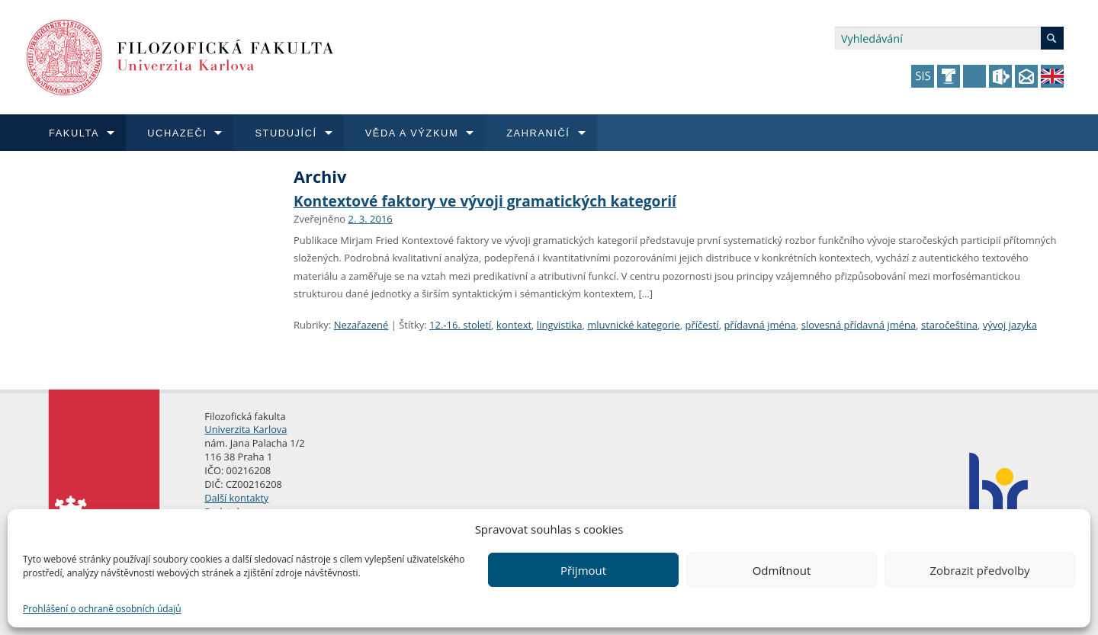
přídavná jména (760, 325)
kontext (513, 325)
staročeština (949, 325)
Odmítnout (782, 570)
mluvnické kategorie (633, 325)
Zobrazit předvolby (979, 570)
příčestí (701, 325)
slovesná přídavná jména (858, 325)
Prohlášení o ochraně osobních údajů (102, 608)
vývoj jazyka (1010, 325)
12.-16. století (460, 325)
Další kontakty (236, 498)
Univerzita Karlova (245, 429)
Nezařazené (361, 325)
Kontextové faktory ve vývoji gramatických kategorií (485, 201)
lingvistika (560, 325)
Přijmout (583, 570)
